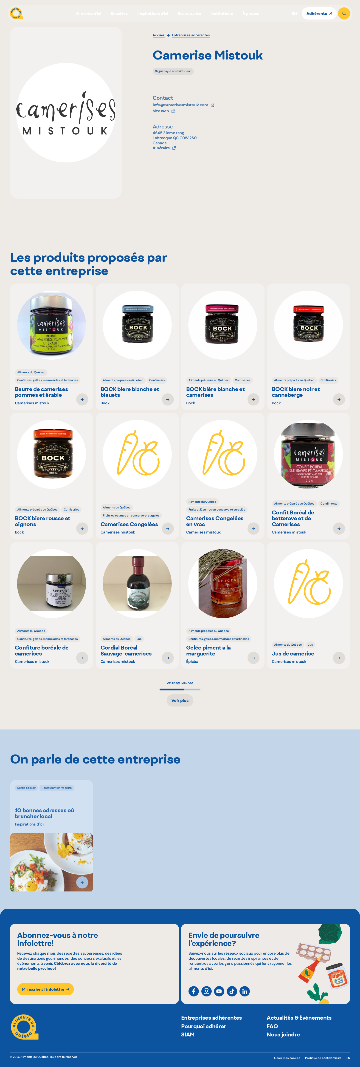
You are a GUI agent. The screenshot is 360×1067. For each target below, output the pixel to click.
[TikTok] (232, 995)
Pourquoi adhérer (203, 1036)
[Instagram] (206, 995)
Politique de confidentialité (323, 1058)
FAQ (272, 1036)
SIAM (188, 1045)
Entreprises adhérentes (211, 1028)
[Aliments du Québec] (16, 13)
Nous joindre (283, 1045)
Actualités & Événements (299, 1028)
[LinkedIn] (244, 995)
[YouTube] (219, 995)
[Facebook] (193, 995)
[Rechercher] (344, 13)
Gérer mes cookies (287, 1058)
